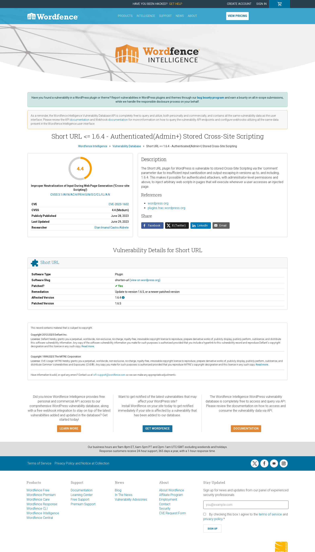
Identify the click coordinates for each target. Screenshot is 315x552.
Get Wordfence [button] (157, 428)
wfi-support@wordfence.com (109, 374)
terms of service (270, 514)
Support (165, 16)
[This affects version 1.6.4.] (123, 297)
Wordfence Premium (41, 495)
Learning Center (82, 495)
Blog (118, 490)
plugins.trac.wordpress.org (166, 208)
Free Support (80, 499)
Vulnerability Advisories (131, 499)
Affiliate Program (171, 495)
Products (125, 16)
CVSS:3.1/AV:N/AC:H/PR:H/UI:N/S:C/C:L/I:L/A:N (80, 194)
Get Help (175, 4)
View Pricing (237, 16)
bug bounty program (210, 97)
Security (165, 508)
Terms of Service (39, 463)
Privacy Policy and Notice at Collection (82, 463)
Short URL (50, 262)
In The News (123, 495)
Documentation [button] (246, 428)
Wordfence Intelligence (43, 513)
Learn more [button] (69, 428)
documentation (79, 119)
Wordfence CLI (37, 508)
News (180, 16)
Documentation (81, 490)
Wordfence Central (40, 518)
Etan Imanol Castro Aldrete (112, 227)
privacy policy (213, 519)
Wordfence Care (38, 499)
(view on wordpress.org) (145, 280)
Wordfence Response (42, 504)
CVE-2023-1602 (119, 204)
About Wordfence (171, 490)
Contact (164, 504)
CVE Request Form (172, 513)
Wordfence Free (38, 490)
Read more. (88, 346)
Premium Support (83, 504)
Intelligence (146, 16)
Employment (168, 499)
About (192, 16)
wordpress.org (158, 203)
